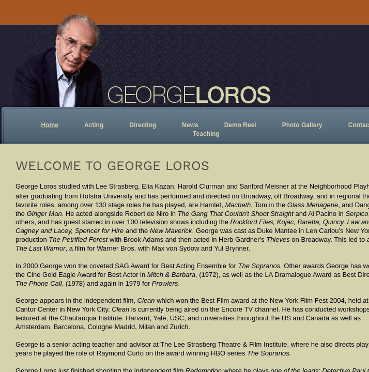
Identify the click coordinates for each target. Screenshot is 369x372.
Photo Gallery (302, 125)
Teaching (206, 133)
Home (49, 125)
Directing (142, 125)
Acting (93, 125)
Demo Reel (240, 125)
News (190, 125)
